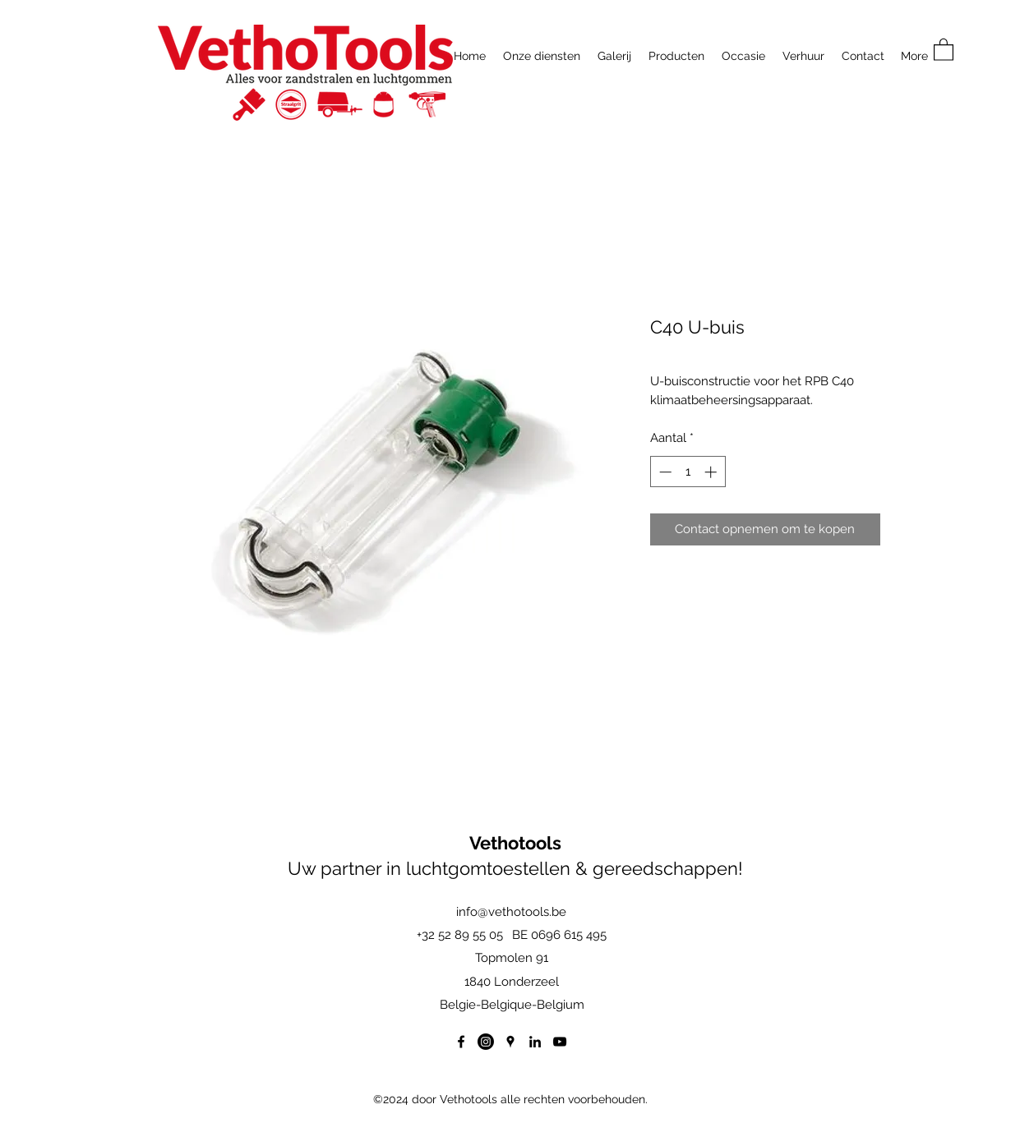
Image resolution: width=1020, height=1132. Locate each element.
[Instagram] (486, 1041)
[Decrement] (664, 472)
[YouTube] (560, 1041)
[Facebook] (461, 1041)
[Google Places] (510, 1041)
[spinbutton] (687, 472)
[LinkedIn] (535, 1041)
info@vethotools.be (511, 911)
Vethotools (515, 843)
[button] (943, 49)
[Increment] (712, 472)
